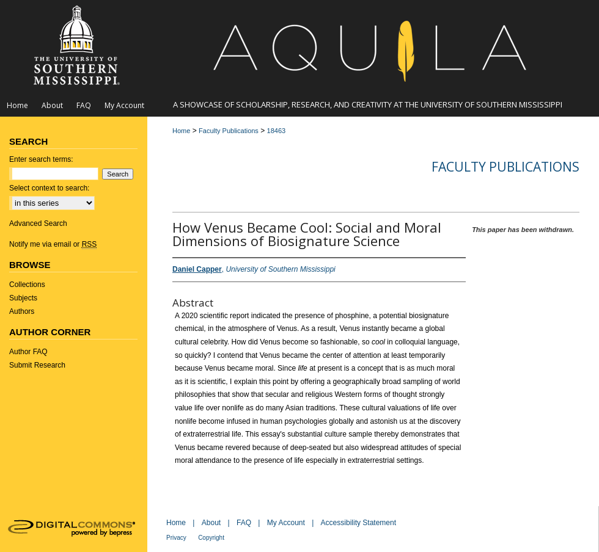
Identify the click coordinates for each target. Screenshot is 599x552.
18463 (276, 130)
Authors (21, 311)
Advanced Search (38, 223)
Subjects (23, 298)
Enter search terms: (41, 159)
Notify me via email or (53, 244)
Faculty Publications (229, 130)
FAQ (244, 522)
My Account (286, 522)
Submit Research (37, 365)
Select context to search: (49, 188)
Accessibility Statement (358, 522)
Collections (27, 284)
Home (181, 130)
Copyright (211, 537)
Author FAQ (28, 351)
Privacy (176, 537)
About (211, 522)
